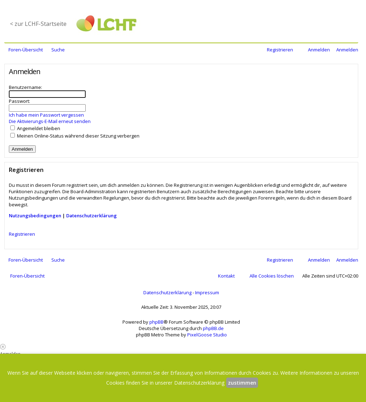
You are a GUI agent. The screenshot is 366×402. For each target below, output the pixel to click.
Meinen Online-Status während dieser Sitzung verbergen (74, 136)
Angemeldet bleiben (35, 128)
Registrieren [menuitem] (280, 49)
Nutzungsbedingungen (35, 215)
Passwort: (19, 101)
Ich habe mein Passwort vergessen (46, 115)
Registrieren (22, 234)
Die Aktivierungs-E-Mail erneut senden (50, 121)
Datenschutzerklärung (91, 215)
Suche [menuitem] (58, 49)
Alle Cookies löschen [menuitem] (272, 276)
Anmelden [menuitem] (319, 49)
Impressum (207, 292)
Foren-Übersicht (27, 276)
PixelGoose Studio (207, 334)
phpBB (156, 322)
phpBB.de (213, 328)
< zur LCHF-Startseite (38, 24)
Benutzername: (25, 87)
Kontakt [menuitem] (226, 276)
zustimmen (242, 382)
